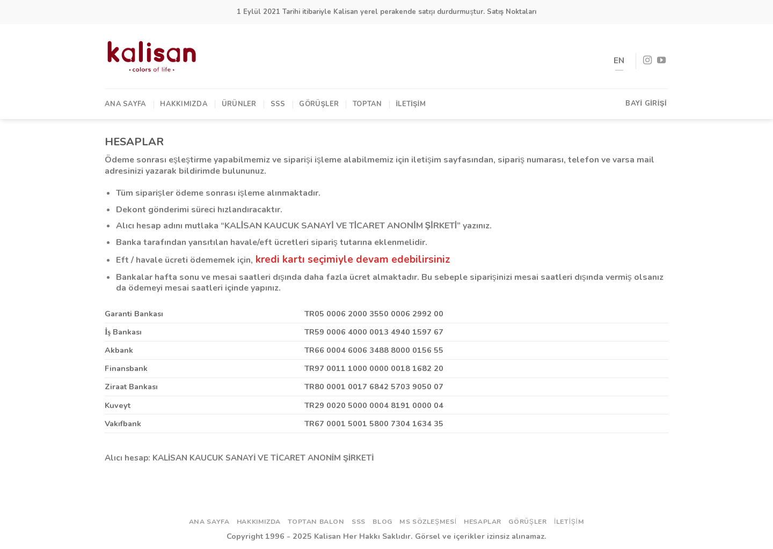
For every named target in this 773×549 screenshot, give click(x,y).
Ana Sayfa (125, 104)
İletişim (411, 104)
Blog (382, 521)
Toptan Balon (316, 521)
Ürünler (239, 104)
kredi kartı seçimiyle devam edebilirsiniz (353, 259)
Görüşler (319, 104)
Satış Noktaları (511, 12)
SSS (278, 104)
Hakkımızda (184, 104)
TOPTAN (367, 104)
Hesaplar (482, 521)
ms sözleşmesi (428, 521)
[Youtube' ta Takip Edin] (661, 60)
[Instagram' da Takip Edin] (647, 60)
